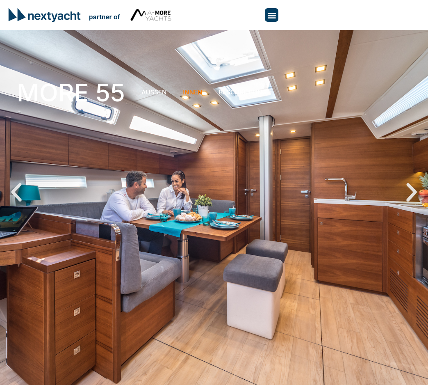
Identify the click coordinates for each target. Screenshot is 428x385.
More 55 (71, 92)
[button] (271, 15)
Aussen (153, 92)
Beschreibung (242, 92)
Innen (192, 92)
